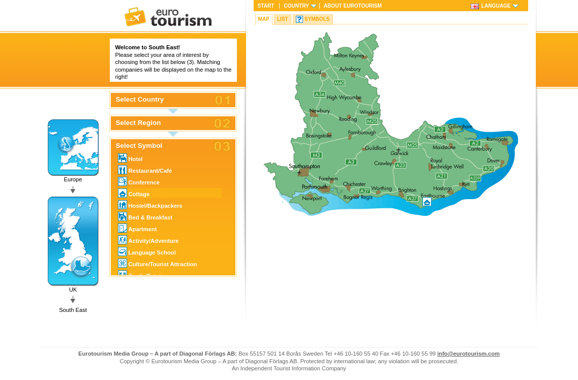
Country (296, 6)
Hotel (130, 158)
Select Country (140, 99)
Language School (147, 251)
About (353, 6)
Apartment (137, 228)
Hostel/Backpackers (150, 204)
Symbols (317, 19)
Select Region (138, 122)
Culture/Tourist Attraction (157, 263)
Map (263, 19)
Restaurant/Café (145, 169)
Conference (139, 181)
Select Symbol (139, 145)
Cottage (134, 193)
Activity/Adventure (148, 239)
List (282, 19)
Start (266, 6)
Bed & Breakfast (145, 216)
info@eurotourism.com (468, 354)
